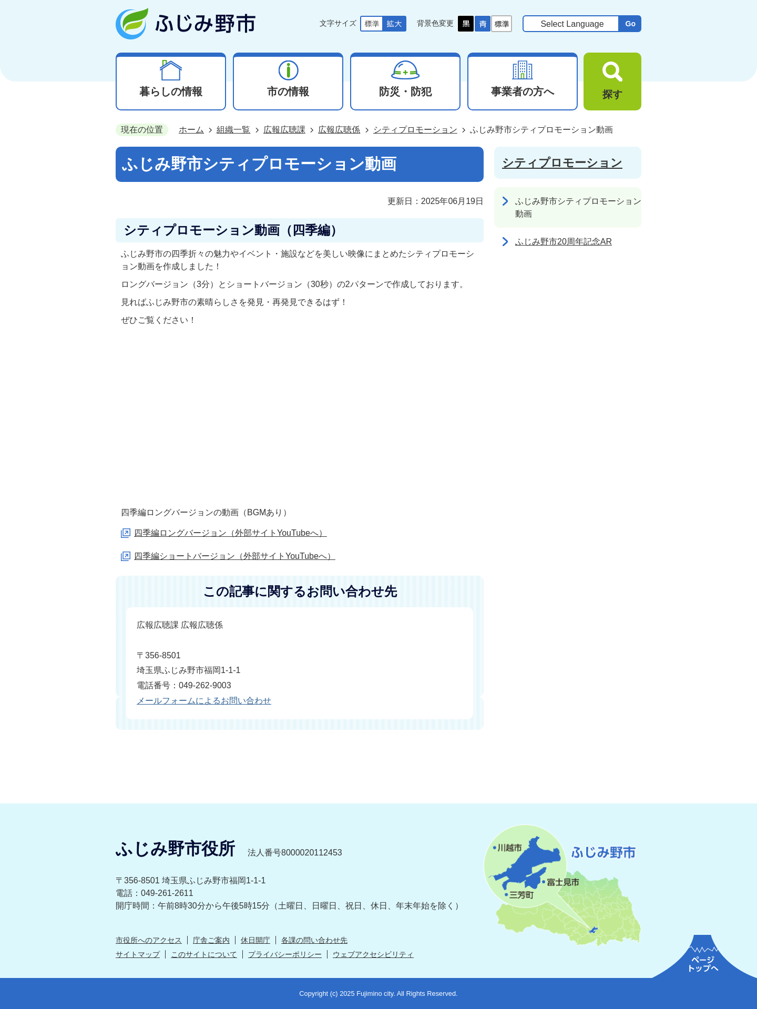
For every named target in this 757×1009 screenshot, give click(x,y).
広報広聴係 (339, 129)
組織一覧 (233, 129)
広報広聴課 (284, 129)
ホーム (191, 129)
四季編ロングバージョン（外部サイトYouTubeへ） (230, 532)
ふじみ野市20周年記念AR (563, 241)
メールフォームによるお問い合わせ (204, 700)
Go (630, 23)
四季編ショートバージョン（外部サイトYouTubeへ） (234, 556)
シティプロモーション (415, 129)
